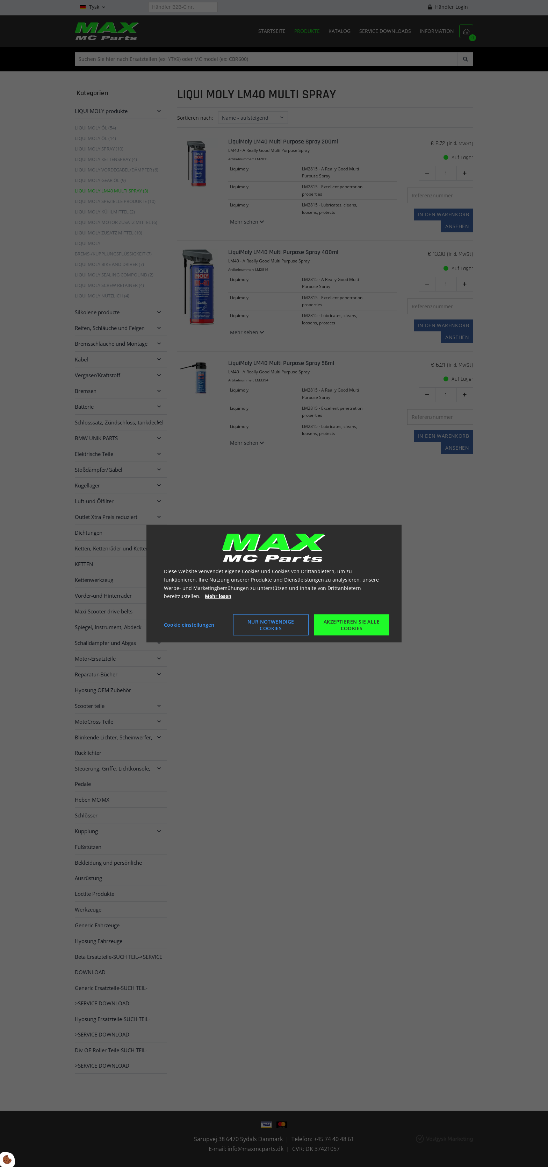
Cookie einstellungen (189, 624)
